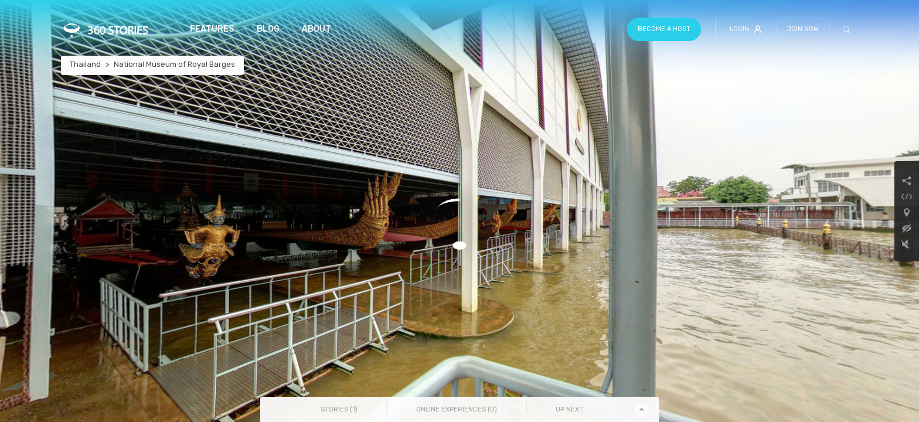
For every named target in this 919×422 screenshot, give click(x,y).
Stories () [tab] (339, 409)
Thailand (85, 64)
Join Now (803, 29)
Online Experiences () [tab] (456, 409)
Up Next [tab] (569, 409)
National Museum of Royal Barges (174, 64)
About (316, 29)
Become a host (664, 29)
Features (212, 29)
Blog (268, 29)
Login (746, 29)
